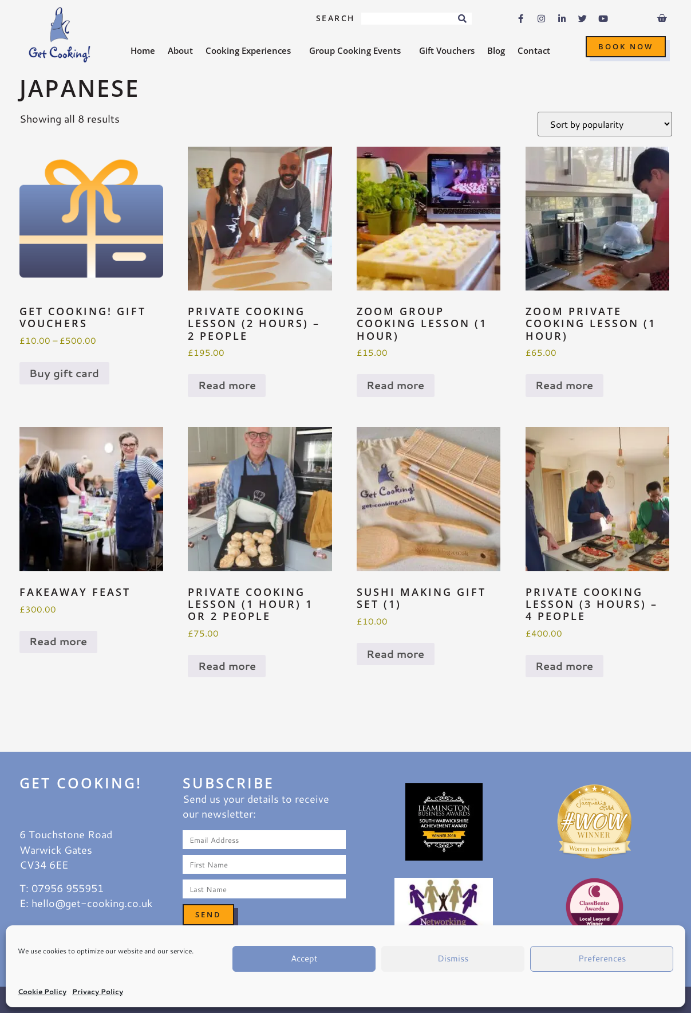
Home (143, 50)
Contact (534, 50)
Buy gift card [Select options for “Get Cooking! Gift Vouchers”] (64, 373)
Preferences (602, 958)
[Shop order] (605, 124)
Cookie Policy (42, 991)
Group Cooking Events (357, 50)
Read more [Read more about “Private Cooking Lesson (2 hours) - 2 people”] (227, 385)
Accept (304, 958)
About (180, 50)
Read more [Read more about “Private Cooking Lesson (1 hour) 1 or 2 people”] (227, 666)
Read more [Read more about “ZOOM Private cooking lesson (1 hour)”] (564, 385)
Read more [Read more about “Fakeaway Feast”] (58, 641)
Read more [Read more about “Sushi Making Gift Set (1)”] (395, 654)
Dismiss (452, 958)
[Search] (462, 19)
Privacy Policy (97, 991)
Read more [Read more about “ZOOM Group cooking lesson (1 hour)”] (395, 385)
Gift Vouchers (447, 50)
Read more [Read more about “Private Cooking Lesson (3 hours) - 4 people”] (564, 666)
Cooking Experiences (251, 50)
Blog (496, 50)
